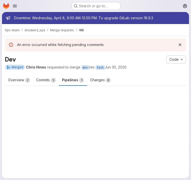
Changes (100, 80)
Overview (19, 80)
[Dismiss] (180, 45)
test (100, 68)
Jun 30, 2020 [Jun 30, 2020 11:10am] (116, 67)
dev (85, 68)
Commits (46, 80)
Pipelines (73, 80)
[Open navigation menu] (15, 6)
